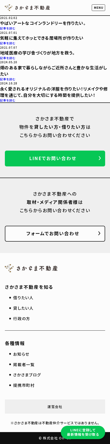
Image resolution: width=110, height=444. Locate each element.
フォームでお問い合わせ (52, 233)
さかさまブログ (27, 375)
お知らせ (21, 354)
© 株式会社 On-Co (55, 437)
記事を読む (7, 28)
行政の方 (21, 318)
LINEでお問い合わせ (52, 158)
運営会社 (55, 406)
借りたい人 (23, 297)
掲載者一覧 (24, 364)
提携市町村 (24, 385)
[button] (98, 7)
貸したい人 (23, 308)
